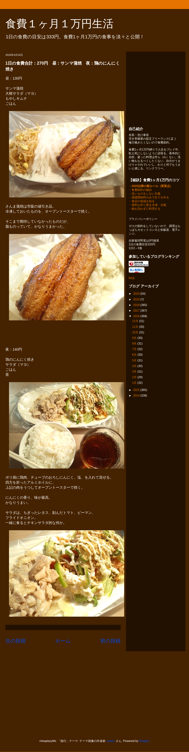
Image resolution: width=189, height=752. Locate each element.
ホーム (63, 641)
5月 (134, 360)
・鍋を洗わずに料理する (144, 209)
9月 (134, 338)
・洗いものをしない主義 (144, 193)
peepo (111, 740)
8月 (134, 343)
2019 (136, 299)
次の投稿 (15, 641)
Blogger (144, 740)
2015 (136, 390)
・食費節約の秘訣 (140, 190)
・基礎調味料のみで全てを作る (149, 197)
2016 (136, 316)
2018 (136, 305)
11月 (135, 327)
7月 (134, 349)
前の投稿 (110, 641)
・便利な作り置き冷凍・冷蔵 (147, 205)
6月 (134, 355)
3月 (134, 371)
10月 (135, 332)
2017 (136, 310)
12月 (135, 321)
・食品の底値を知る (142, 201)
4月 (134, 366)
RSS (132, 278)
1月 (134, 383)
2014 (136, 395)
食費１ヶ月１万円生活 (64, 24)
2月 (134, 377)
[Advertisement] (34, 88)
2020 (136, 294)
